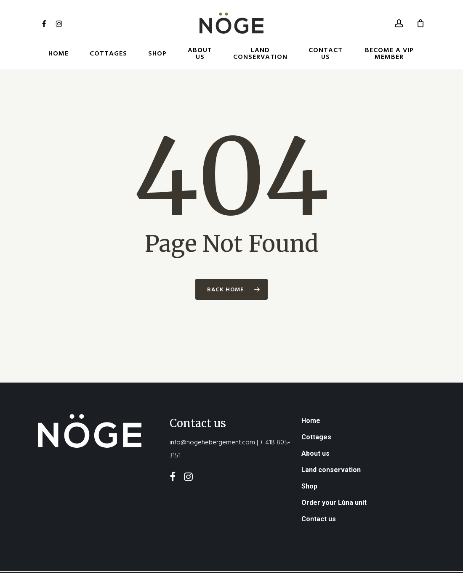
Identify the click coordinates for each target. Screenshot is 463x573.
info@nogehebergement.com (212, 419)
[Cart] (420, 23)
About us (315, 430)
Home (310, 397)
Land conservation (331, 447)
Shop (309, 463)
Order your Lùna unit (334, 479)
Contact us (318, 496)
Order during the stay (283, 561)
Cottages (316, 414)
